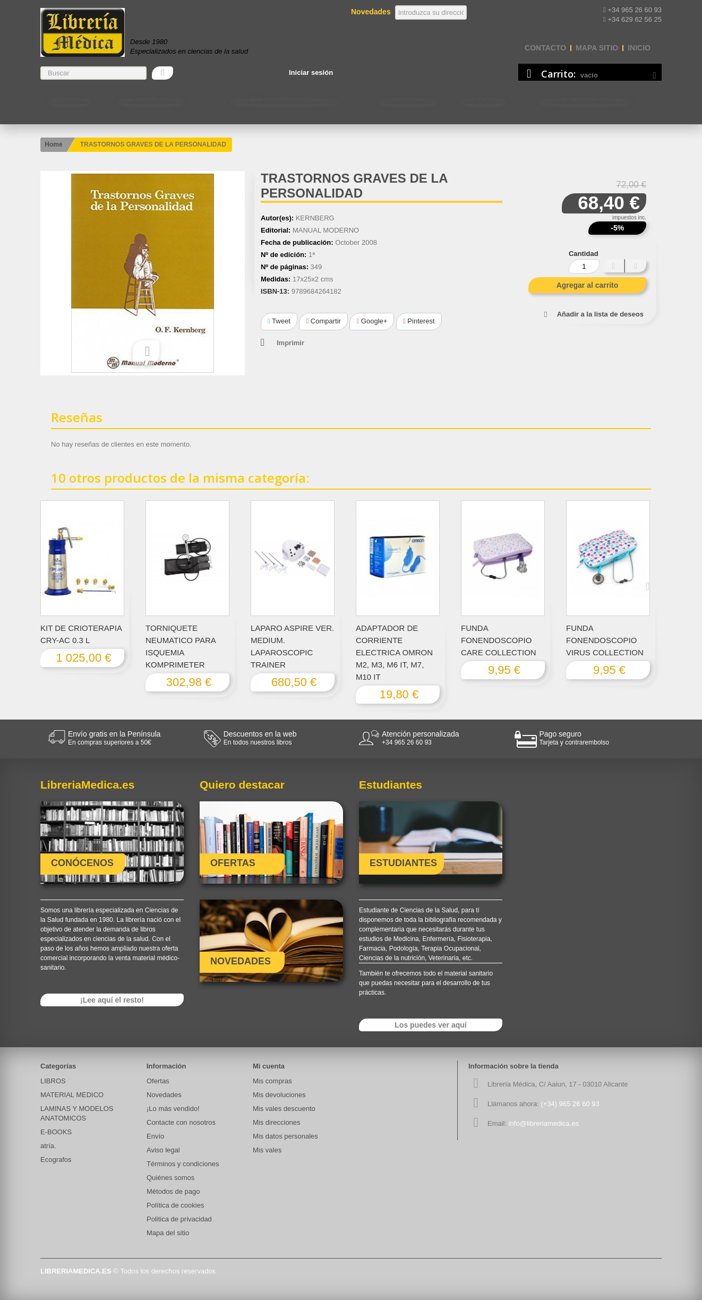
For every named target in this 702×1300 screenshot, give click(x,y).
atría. (48, 1146)
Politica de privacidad (179, 1219)
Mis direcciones (277, 1122)
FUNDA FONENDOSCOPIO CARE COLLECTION (498, 640)
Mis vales (267, 1150)
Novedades (164, 1095)
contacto (545, 48)
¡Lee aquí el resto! (112, 1000)
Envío (155, 1136)
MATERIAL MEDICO (151, 97)
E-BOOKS (483, 97)
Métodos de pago (173, 1191)
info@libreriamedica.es (544, 1123)
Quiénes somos (170, 1178)
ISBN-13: (275, 291)
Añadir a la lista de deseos (600, 314)
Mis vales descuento (284, 1109)
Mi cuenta (269, 1066)
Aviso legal (163, 1150)
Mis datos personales (285, 1136)
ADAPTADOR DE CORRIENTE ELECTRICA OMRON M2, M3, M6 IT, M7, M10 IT (394, 652)
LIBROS (70, 97)
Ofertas (158, 1081)
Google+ (371, 321)
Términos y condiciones (183, 1164)
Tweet (279, 321)
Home (53, 144)
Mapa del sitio (168, 1233)
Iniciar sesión (311, 72)
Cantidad (583, 254)
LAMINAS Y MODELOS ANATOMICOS (284, 97)
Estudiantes (408, 97)
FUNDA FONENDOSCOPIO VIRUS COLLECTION (605, 640)
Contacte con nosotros (585, 97)
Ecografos (56, 1160)
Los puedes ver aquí (430, 1025)
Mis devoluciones (279, 1095)
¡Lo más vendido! (173, 1109)
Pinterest (419, 321)
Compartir (323, 321)
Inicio (639, 48)
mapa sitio (597, 48)
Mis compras (272, 1081)
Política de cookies (175, 1205)
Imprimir (290, 343)
